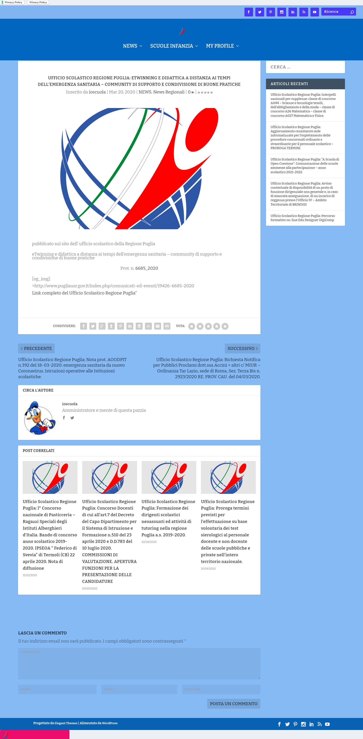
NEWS (130, 46)
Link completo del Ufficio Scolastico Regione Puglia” (84, 302)
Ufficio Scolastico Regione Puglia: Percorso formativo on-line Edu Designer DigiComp (303, 227)
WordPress (110, 732)
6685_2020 (146, 277)
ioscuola (97, 101)
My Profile (220, 46)
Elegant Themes (66, 732)
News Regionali (169, 101)
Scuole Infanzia (171, 46)
